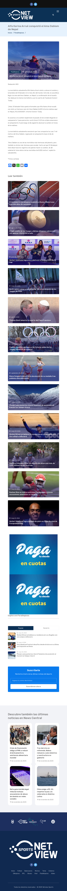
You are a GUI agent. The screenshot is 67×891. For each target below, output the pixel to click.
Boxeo (29, 873)
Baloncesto (28, 871)
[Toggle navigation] (58, 11)
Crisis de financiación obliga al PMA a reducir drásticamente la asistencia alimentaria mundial (19, 753)
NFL (23, 873)
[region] (33, 554)
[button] (33, 554)
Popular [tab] (20, 628)
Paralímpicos (19, 33)
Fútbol (19, 871)
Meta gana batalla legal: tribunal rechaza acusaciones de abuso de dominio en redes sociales (19, 794)
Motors (37, 871)
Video (53, 873)
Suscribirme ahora (33, 686)
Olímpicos (16, 873)
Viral (35, 873)
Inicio (10, 33)
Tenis (44, 871)
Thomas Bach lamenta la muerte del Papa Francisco (30, 320)
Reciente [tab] (46, 628)
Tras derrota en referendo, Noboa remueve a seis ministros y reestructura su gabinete (47, 753)
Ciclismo (51, 871)
